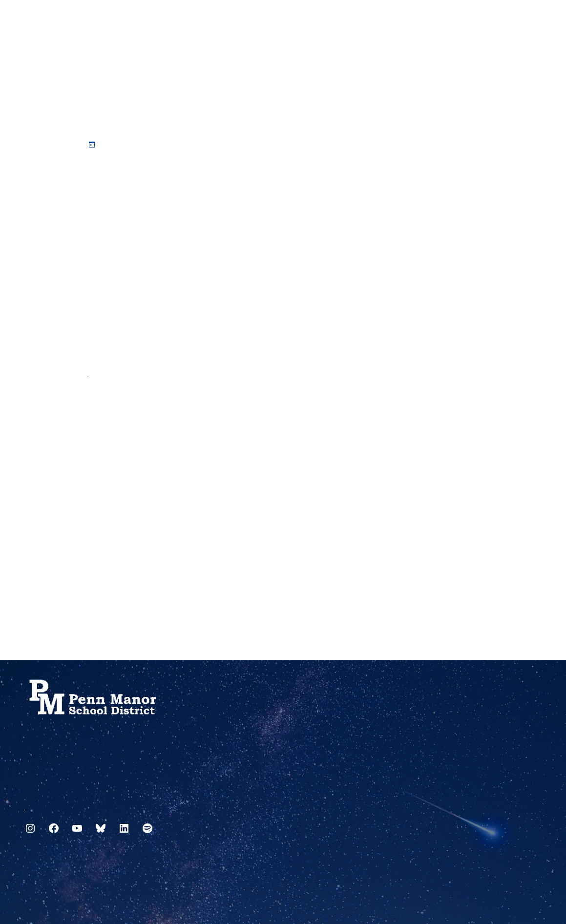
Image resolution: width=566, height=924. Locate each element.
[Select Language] (535, 20)
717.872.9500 (24, 805)
